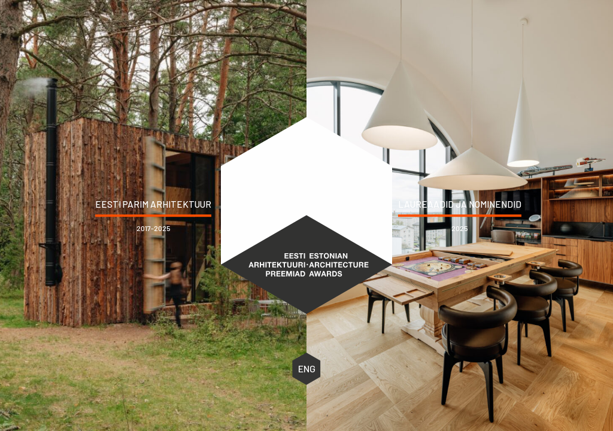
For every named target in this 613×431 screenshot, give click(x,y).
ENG (306, 369)
